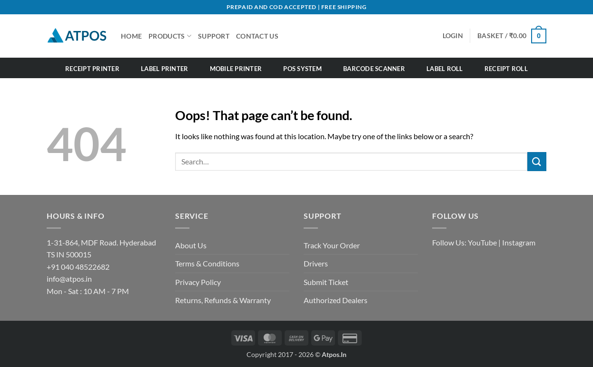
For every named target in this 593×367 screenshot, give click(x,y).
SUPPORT (213, 36)
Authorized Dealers (335, 300)
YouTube (482, 242)
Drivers (316, 263)
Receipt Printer (92, 68)
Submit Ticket (326, 281)
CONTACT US (257, 36)
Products (169, 36)
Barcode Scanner (374, 68)
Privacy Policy (198, 281)
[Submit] (536, 161)
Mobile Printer (236, 68)
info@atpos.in (69, 278)
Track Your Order (332, 245)
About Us (191, 245)
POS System (302, 68)
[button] (511, 35)
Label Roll (444, 68)
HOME (131, 36)
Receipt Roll (506, 68)
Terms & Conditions (207, 263)
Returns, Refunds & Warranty (223, 300)
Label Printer (164, 68)
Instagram (518, 242)
